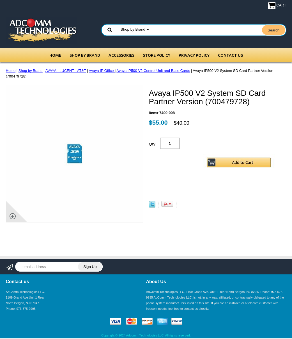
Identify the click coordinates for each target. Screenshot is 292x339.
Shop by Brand (85, 55)
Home (55, 55)
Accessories (121, 55)
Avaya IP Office (102, 71)
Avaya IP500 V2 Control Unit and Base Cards (153, 71)
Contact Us (230, 55)
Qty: (153, 144)
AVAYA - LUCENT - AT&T (65, 71)
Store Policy (156, 55)
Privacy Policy (194, 55)
